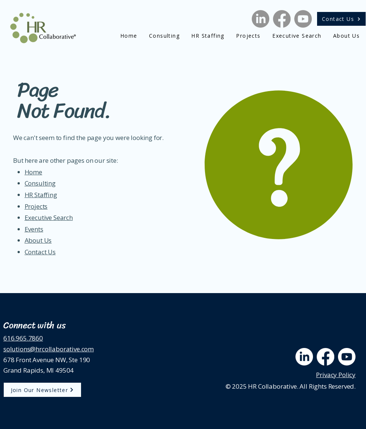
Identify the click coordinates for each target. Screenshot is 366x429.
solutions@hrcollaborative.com (48, 349)
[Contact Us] (341, 19)
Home (33, 172)
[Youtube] (303, 19)
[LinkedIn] (260, 19)
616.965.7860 (23, 338)
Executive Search (49, 217)
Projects (36, 206)
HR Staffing (41, 194)
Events (34, 229)
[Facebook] (282, 19)
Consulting (40, 183)
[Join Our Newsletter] (42, 389)
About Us (38, 240)
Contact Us (40, 252)
